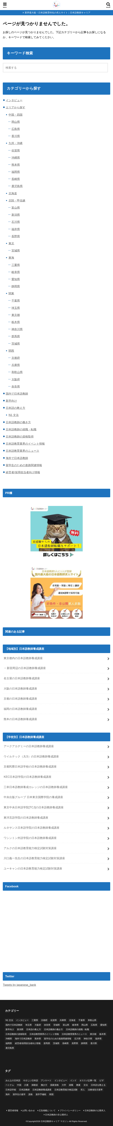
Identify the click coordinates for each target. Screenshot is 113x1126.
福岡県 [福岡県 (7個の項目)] (9, 1043)
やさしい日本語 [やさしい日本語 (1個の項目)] (30, 1080)
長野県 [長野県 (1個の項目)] (75, 1043)
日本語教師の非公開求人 (56, 1115)
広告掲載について (47, 1110)
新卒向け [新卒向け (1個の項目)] (10, 1029)
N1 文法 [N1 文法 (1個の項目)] (9, 1020)
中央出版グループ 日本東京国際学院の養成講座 (33, 797)
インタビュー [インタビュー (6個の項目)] (22, 1020)
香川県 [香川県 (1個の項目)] (94, 1043)
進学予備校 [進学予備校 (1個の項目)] (41, 1094)
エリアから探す (15, 107)
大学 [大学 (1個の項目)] (64, 1085)
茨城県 (15, 343)
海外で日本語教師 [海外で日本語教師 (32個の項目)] (23, 1038)
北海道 (13, 193)
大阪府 (15, 379)
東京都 (15, 314)
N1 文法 (14, 414)
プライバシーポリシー (70, 1110)
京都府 (15, 357)
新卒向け (11, 400)
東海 (11, 257)
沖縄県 (15, 157)
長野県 (15, 236)
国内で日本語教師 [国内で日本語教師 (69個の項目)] (14, 1025)
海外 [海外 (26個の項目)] (8, 1094)
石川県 (15, 221)
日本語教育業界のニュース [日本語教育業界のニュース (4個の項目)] (74, 1034)
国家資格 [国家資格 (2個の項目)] (54, 1085)
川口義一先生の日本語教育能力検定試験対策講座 (34, 858)
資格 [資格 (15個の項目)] (30, 1094)
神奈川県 (17, 329)
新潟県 (15, 214)
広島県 (15, 128)
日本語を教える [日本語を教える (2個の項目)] (98, 1085)
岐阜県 (15, 272)
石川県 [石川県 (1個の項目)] (77, 1038)
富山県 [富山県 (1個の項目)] (66, 1025)
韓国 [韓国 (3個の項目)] (51, 1094)
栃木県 (15, 322)
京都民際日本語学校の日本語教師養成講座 (30, 766)
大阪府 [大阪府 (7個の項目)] (38, 1025)
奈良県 (15, 386)
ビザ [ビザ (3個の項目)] (101, 1080)
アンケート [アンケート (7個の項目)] (46, 1080)
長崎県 (15, 178)
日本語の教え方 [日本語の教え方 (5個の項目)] (33, 1029)
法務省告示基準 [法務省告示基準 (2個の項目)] (95, 1089)
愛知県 (15, 279)
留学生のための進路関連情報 (24, 465)
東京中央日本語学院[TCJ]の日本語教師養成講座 (33, 807)
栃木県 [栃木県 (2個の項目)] (102, 1034)
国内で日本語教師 (17, 393)
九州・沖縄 (15, 143)
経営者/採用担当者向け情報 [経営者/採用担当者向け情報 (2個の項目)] (28, 1043)
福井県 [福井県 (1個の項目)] (98, 1038)
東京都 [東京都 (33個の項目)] (93, 1034)
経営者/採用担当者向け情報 (23, 472)
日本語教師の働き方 (18, 422)
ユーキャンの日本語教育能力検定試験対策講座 (33, 868)
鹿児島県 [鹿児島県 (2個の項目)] (10, 1048)
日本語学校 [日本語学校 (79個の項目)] (11, 1089)
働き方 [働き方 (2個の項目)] (44, 1085)
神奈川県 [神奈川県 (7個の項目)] (88, 1038)
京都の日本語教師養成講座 (20, 698)
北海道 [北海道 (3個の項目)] (72, 1020)
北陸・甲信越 (17, 200)
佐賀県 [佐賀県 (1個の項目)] (53, 1020)
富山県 (15, 207)
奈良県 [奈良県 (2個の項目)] (47, 1025)
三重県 (15, 264)
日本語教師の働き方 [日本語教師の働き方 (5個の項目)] (53, 1029)
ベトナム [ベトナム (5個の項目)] (10, 1085)
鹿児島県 (17, 186)
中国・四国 (15, 114)
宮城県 (15, 250)
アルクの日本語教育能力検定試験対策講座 (30, 848)
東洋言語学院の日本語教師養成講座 (26, 817)
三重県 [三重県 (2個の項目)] (35, 1020)
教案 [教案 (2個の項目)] (78, 1085)
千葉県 (15, 300)
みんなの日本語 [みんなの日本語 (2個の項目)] (13, 1080)
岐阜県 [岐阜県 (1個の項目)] (75, 1025)
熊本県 (15, 164)
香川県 (15, 136)
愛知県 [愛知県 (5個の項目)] (103, 1025)
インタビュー (14, 100)
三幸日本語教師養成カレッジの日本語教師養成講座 (36, 787)
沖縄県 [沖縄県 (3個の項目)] (9, 1038)
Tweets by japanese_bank (19, 984)
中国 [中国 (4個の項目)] (19, 1085)
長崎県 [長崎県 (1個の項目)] (65, 1043)
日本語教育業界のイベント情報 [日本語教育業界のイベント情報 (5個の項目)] (44, 1034)
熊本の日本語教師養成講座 (20, 719)
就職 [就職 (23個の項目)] (71, 1085)
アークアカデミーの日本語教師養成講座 (29, 746)
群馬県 (15, 336)
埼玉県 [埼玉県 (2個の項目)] (28, 1025)
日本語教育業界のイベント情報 (25, 443)
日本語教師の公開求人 (95, 1110)
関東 (11, 293)
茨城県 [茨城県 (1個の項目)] (56, 1043)
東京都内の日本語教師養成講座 (23, 658)
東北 (11, 243)
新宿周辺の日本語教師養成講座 (26, 668)
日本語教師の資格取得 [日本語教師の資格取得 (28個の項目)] (16, 1034)
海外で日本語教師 (17, 458)
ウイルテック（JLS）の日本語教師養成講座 (31, 756)
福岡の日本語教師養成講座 (20, 708)
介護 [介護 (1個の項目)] (26, 1085)
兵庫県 (15, 364)
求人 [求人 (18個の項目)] (83, 1089)
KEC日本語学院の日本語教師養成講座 (27, 776)
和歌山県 (17, 372)
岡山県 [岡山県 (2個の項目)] (84, 1025)
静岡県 (15, 286)
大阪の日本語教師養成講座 (20, 688)
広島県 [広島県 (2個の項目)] (94, 1025)
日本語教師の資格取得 (20, 436)
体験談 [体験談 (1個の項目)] (35, 1085)
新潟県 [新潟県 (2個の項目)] (20, 1029)
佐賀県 (15, 150)
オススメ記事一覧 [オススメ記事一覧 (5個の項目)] (88, 1080)
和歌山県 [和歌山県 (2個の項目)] (92, 1020)
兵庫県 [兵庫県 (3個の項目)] (63, 1020)
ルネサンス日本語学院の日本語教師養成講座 (31, 827)
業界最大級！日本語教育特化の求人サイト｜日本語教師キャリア (57, 12)
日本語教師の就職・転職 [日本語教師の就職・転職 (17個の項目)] (77, 1029)
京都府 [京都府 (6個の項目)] (44, 1020)
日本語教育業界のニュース (22, 450)
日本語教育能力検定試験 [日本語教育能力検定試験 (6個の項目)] (65, 1089)
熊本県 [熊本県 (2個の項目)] (38, 1038)
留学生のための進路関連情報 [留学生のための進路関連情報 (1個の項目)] (57, 1038)
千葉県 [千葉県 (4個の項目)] (82, 1020)
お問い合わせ (28, 1110)
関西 (11, 350)
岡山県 (15, 121)
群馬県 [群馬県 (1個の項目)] (47, 1043)
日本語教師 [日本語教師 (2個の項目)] (24, 1089)
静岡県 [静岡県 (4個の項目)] (84, 1043)
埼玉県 (15, 307)
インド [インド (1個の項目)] (73, 1080)
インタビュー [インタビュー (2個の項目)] (60, 1080)
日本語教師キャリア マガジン (54, 1121)
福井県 (15, 229)
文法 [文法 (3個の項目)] (86, 1085)
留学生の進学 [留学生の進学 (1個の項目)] (19, 1094)
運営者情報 (13, 1110)
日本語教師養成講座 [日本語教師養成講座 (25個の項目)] (42, 1089)
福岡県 (15, 171)
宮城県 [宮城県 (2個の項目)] (56, 1025)
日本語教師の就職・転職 (21, 429)
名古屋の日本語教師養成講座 (22, 678)
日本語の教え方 (15, 407)
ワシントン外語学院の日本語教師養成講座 (30, 837)
